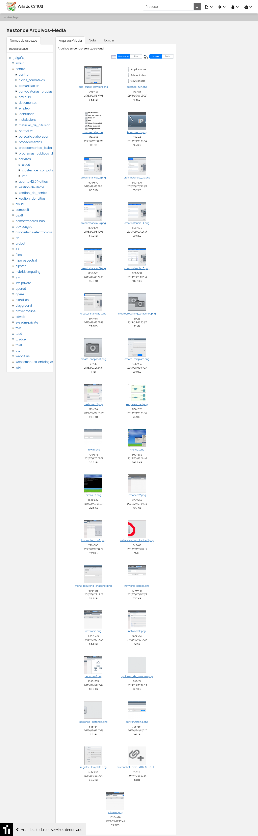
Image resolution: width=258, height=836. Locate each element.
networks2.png (137, 630)
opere (20, 294)
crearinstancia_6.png (136, 268)
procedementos (30, 141)
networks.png (93, 630)
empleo (24, 108)
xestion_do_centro (33, 192)
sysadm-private (27, 322)
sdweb (20, 316)
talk (18, 327)
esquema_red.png (137, 404)
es (17, 248)
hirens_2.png (93, 494)
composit (22, 209)
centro (20, 68)
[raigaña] (19, 57)
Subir (93, 40)
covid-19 (25, 96)
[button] (209, 6)
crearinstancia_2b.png (137, 177)
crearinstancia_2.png (93, 177)
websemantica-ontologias (35, 361)
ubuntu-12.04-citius (33, 181)
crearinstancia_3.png (93, 222)
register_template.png (93, 766)
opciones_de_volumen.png (137, 676)
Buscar (109, 40)
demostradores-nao (30, 220)
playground (24, 305)
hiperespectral (26, 260)
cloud (26, 164)
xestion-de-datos (31, 187)
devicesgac (24, 226)
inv (18, 277)
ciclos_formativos (32, 79)
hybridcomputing (28, 271)
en (17, 237)
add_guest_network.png (93, 86)
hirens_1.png (136, 449)
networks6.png (93, 676)
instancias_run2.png (93, 540)
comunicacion (29, 85)
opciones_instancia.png (93, 721)
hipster (21, 265)
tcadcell (21, 339)
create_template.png (137, 358)
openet (21, 288)
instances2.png (137, 494)
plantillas (22, 299)
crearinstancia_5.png (93, 268)
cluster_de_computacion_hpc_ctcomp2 (52, 170)
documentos (28, 102)
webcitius (23, 356)
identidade (26, 113)
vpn (24, 175)
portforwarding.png (137, 721)
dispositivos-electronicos (34, 232)
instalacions (27, 119)
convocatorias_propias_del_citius (44, 91)
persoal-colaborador (33, 136)
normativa (26, 130)
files (19, 254)
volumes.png (115, 812)
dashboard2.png (93, 404)
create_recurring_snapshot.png (137, 313)
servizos (25, 158)
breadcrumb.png (137, 132)
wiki (18, 367)
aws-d (20, 63)
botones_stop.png (93, 132)
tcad (19, 333)
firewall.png (93, 449)
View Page (12, 17)
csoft (19, 215)
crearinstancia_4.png (137, 222)
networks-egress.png (136, 585)
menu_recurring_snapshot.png (93, 585)
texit (19, 344)
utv (18, 350)
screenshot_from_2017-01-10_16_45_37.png (143, 766)
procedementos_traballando (40, 147)
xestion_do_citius (32, 198)
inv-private (23, 282)
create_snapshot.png (93, 358)
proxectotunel (26, 310)
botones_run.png (137, 86)
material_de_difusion (34, 125)
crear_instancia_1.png (93, 313)
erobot (20, 243)
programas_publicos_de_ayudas (43, 153)
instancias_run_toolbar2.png (137, 540)
